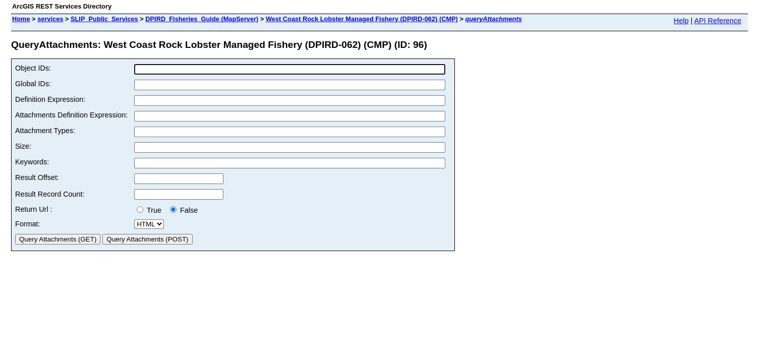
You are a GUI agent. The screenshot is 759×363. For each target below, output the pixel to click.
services (50, 19)
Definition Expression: (50, 99)
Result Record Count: (50, 194)
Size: (23, 146)
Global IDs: (33, 84)
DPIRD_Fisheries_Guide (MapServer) (201, 19)
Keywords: (32, 162)
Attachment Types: (45, 131)
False (184, 210)
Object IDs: (33, 68)
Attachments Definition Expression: (71, 115)
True (151, 210)
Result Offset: (37, 177)
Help (681, 21)
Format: (27, 224)
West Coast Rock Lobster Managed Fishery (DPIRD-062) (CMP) (362, 19)
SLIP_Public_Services (104, 19)
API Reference (717, 21)
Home (21, 19)
